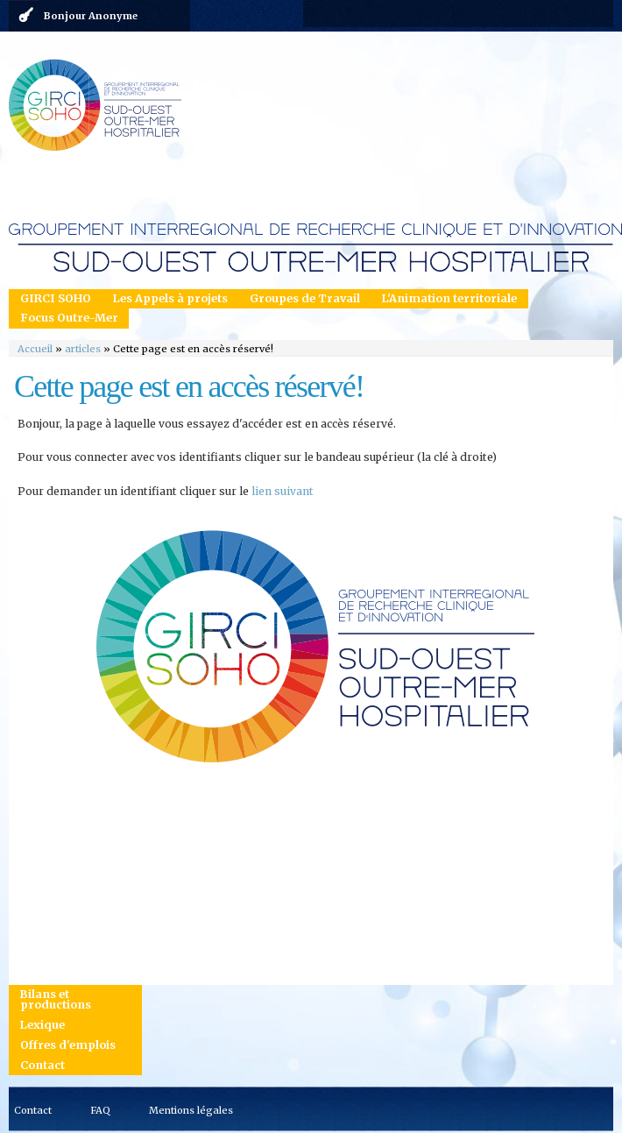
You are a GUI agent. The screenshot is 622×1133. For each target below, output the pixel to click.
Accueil (35, 349)
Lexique (42, 1024)
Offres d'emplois (68, 1045)
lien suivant (282, 491)
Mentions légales (191, 1110)
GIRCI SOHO (55, 298)
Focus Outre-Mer (69, 317)
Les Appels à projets (170, 298)
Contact (42, 1065)
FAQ (100, 1110)
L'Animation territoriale (449, 298)
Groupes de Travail (305, 298)
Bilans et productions (55, 1000)
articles (83, 349)
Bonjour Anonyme (91, 16)
